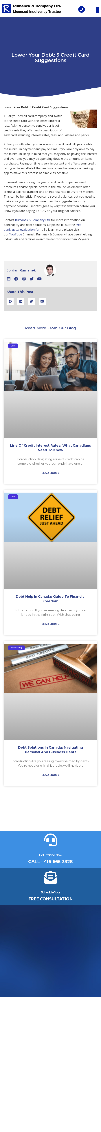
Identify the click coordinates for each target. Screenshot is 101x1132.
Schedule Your (50, 892)
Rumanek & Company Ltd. (32, 220)
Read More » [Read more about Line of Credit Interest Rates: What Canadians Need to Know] (50, 473)
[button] (97, 10)
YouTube (15, 234)
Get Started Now (50, 855)
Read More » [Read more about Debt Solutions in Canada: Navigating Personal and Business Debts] (50, 775)
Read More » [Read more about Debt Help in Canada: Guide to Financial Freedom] (50, 624)
